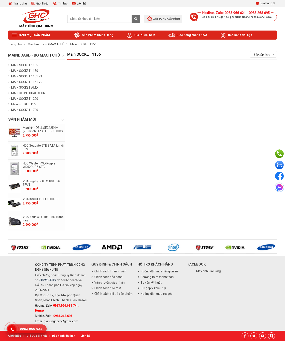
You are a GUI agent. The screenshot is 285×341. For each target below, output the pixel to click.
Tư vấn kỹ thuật (151, 282)
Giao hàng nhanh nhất (187, 35)
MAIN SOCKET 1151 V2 (26, 82)
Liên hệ (81, 3)
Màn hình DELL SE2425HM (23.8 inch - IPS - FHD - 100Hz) (43, 129)
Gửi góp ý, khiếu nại (153, 288)
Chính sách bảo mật (107, 288)
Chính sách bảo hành (108, 277)
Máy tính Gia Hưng (208, 271)
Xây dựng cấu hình (166, 18)
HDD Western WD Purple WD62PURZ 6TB (39, 165)
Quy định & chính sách (111, 264)
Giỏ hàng (265, 3)
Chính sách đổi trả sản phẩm (113, 293)
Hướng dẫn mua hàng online (160, 271)
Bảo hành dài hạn (236, 35)
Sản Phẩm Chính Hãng (93, 35)
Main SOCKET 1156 (24, 104)
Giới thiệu (42, 3)
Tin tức (62, 3)
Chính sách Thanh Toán (110, 271)
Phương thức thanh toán (157, 277)
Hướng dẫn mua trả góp (157, 293)
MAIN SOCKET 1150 (24, 70)
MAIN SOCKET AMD (24, 87)
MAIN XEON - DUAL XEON (28, 93)
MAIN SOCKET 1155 (24, 65)
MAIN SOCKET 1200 (24, 98)
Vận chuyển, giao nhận (109, 282)
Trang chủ (20, 3)
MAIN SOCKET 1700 (24, 110)
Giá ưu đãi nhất (140, 35)
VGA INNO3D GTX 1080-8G (40, 199)
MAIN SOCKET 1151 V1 (26, 76)
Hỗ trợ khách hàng (155, 264)
